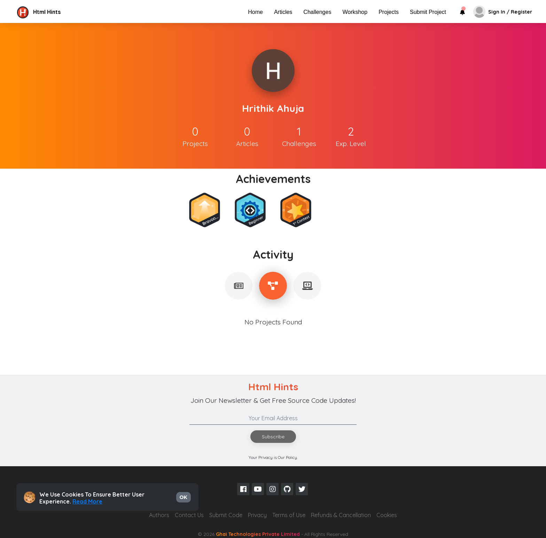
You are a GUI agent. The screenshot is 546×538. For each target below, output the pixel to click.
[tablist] (238, 286)
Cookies (386, 515)
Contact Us (189, 515)
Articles (283, 12)
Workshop (354, 12)
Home (255, 12)
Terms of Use (288, 515)
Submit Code (225, 515)
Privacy (257, 515)
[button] (74, 11)
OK (183, 497)
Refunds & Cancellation (341, 515)
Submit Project (428, 12)
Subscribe (273, 436)
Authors (159, 515)
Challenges (317, 12)
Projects (389, 12)
